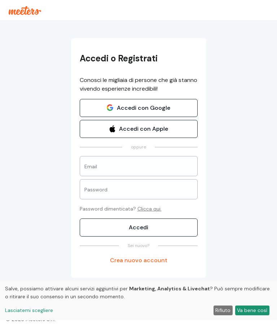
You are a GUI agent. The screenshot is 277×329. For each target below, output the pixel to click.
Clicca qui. (149, 208)
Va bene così (252, 310)
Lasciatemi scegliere (29, 310)
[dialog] (138, 300)
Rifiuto (222, 310)
